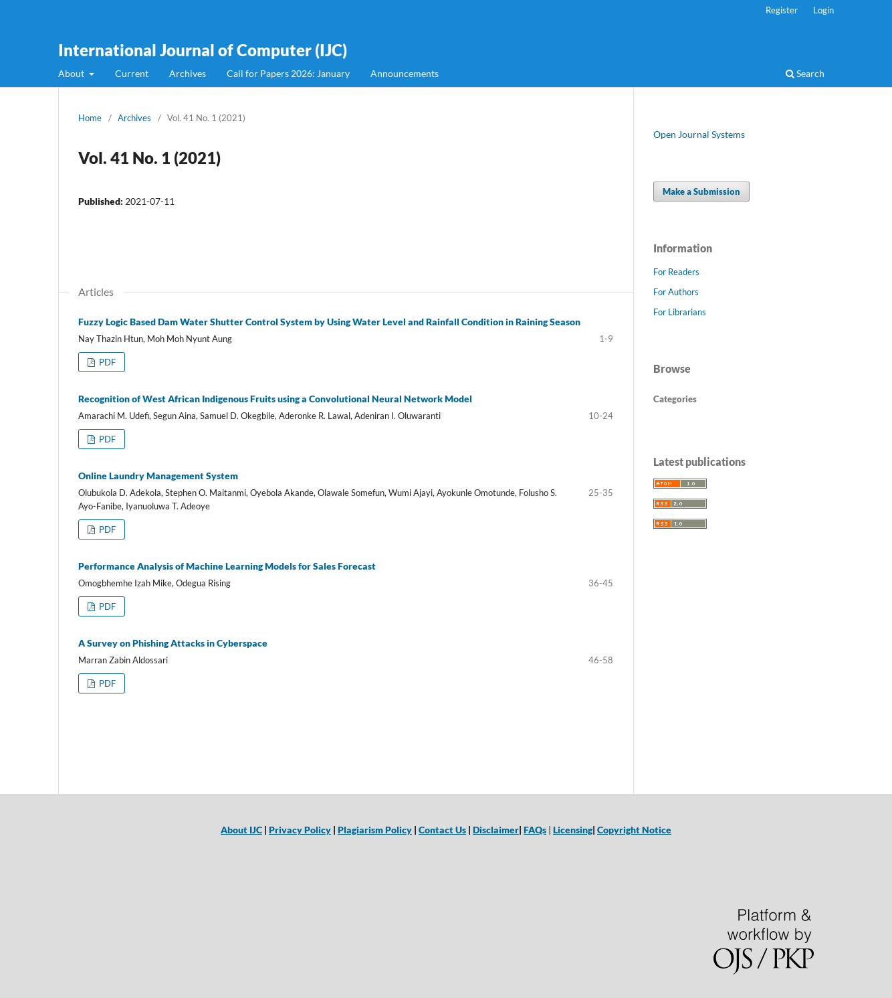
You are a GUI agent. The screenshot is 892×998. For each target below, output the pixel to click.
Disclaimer (496, 829)
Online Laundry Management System (158, 475)
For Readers (676, 271)
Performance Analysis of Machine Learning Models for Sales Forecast (227, 566)
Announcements (404, 73)
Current (131, 73)
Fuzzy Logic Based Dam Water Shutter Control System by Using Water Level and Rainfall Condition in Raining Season (329, 321)
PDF (106, 362)
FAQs (535, 829)
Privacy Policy (300, 829)
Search (805, 73)
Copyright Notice (634, 829)
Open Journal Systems (699, 134)
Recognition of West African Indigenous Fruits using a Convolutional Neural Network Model (275, 398)
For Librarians (679, 312)
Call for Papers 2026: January (288, 73)
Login (823, 10)
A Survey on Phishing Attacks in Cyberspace (172, 643)
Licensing (572, 829)
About (72, 73)
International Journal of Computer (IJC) (202, 50)
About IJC (241, 829)
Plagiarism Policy (375, 829)
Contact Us (442, 829)
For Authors (676, 291)
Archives (187, 73)
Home (90, 117)
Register (782, 10)
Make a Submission (701, 191)
